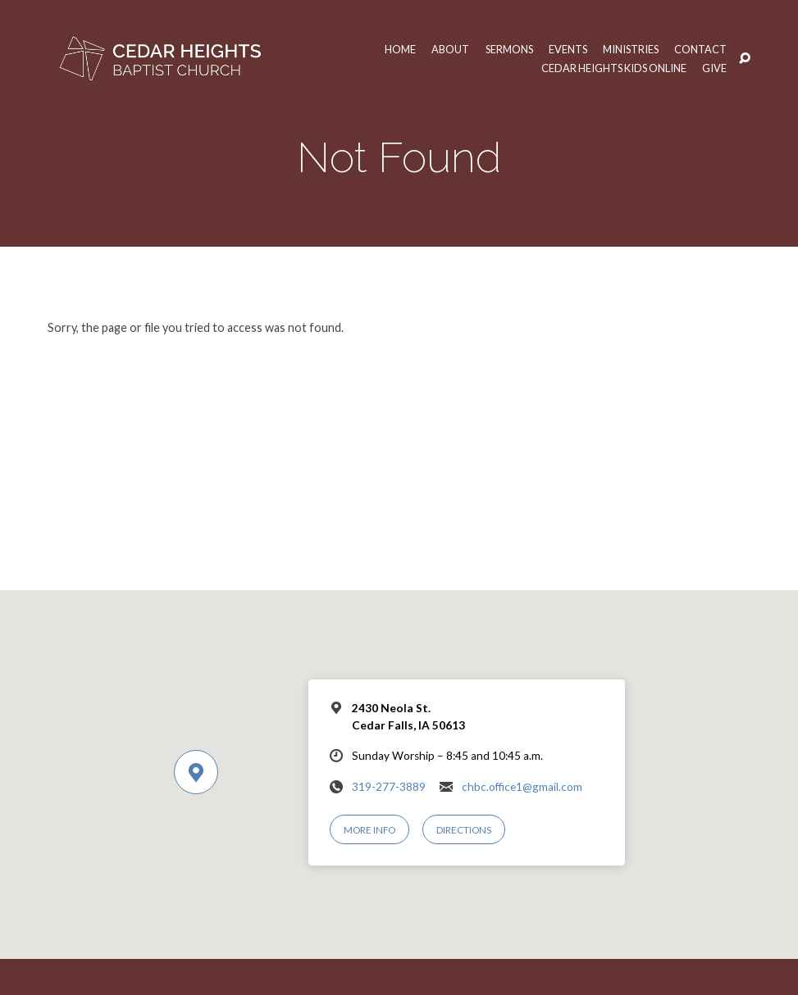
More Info (369, 830)
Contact (700, 49)
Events (565, 49)
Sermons (505, 49)
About (444, 49)
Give (714, 68)
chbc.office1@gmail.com (522, 786)
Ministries (629, 49)
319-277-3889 (389, 786)
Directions (464, 830)
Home (394, 49)
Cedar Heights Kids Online (611, 68)
